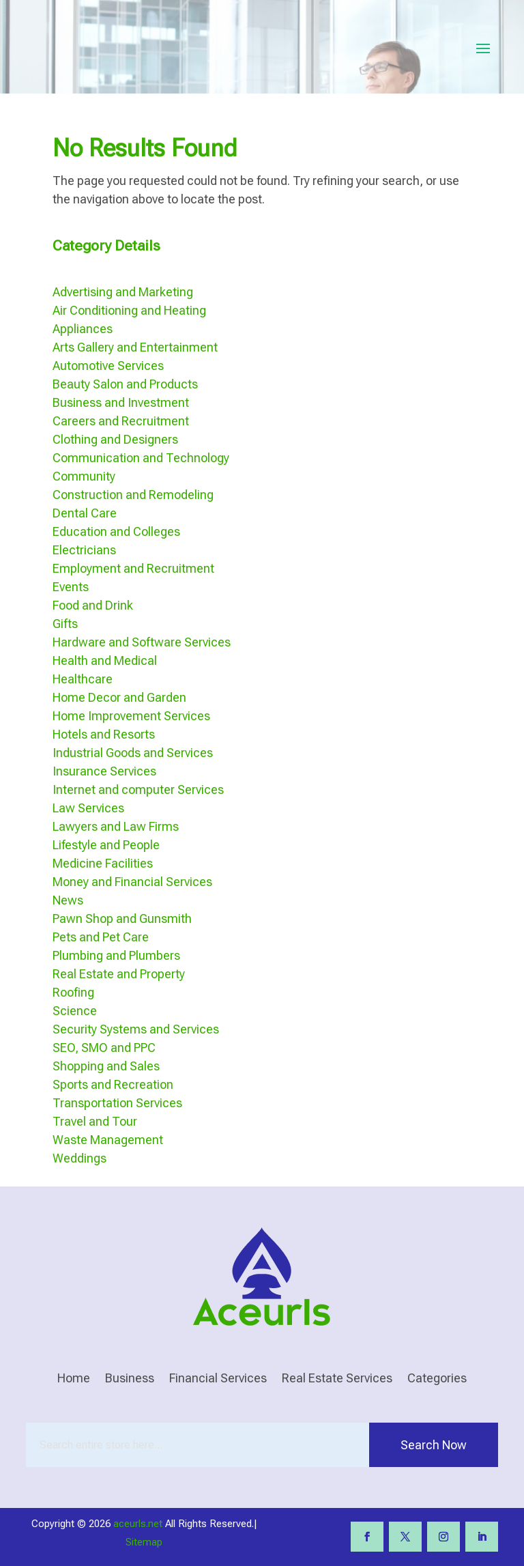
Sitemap (144, 1542)
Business (129, 1379)
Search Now (434, 1445)
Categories (437, 1379)
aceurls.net (137, 1524)
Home (73, 1379)
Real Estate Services (337, 1379)
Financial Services (218, 1379)
